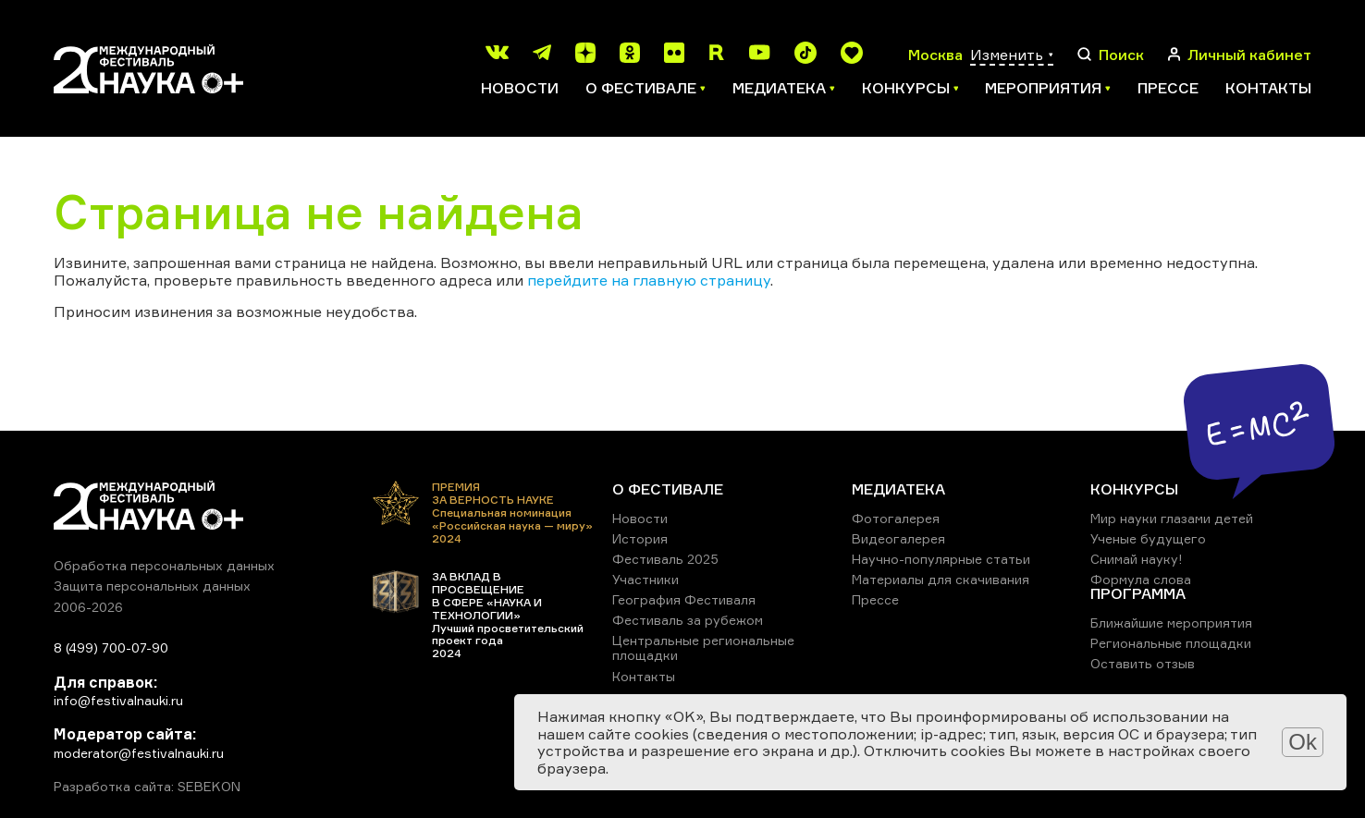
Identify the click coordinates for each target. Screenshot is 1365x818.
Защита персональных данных (152, 585)
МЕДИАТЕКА (898, 489)
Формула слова (1140, 579)
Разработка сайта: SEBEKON (147, 786)
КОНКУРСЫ (1134, 489)
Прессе (1168, 88)
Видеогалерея (898, 538)
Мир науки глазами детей (1171, 518)
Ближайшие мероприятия (1171, 622)
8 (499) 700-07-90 (111, 647)
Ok (1302, 741)
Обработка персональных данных (164, 565)
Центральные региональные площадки (703, 647)
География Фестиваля (684, 599)
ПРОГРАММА (1138, 593)
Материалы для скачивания (940, 579)
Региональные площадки (1170, 643)
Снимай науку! (1136, 559)
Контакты (1268, 88)
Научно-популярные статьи (941, 559)
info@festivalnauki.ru (118, 700)
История (640, 538)
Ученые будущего (1148, 538)
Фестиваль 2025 (665, 559)
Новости (520, 88)
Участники (645, 579)
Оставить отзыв (1142, 663)
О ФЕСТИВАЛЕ (667, 489)
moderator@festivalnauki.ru (139, 753)
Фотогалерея (896, 518)
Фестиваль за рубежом (687, 620)
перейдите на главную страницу (648, 280)
